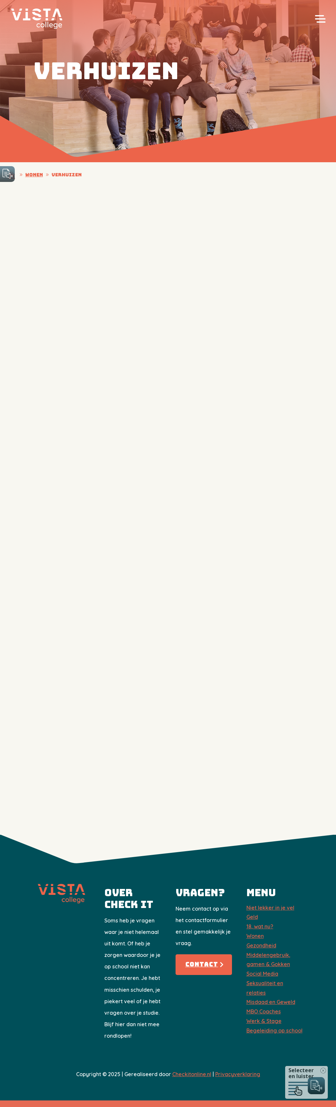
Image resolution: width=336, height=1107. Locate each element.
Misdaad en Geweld (270, 1002)
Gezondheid (261, 945)
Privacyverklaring (237, 1074)
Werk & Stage (264, 1021)
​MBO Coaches (263, 1011)
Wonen (255, 936)
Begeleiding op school (274, 1030)
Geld (252, 917)
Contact (201, 964)
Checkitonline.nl (191, 1074)
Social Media (262, 973)
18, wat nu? (259, 926)
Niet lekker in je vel (270, 907)
